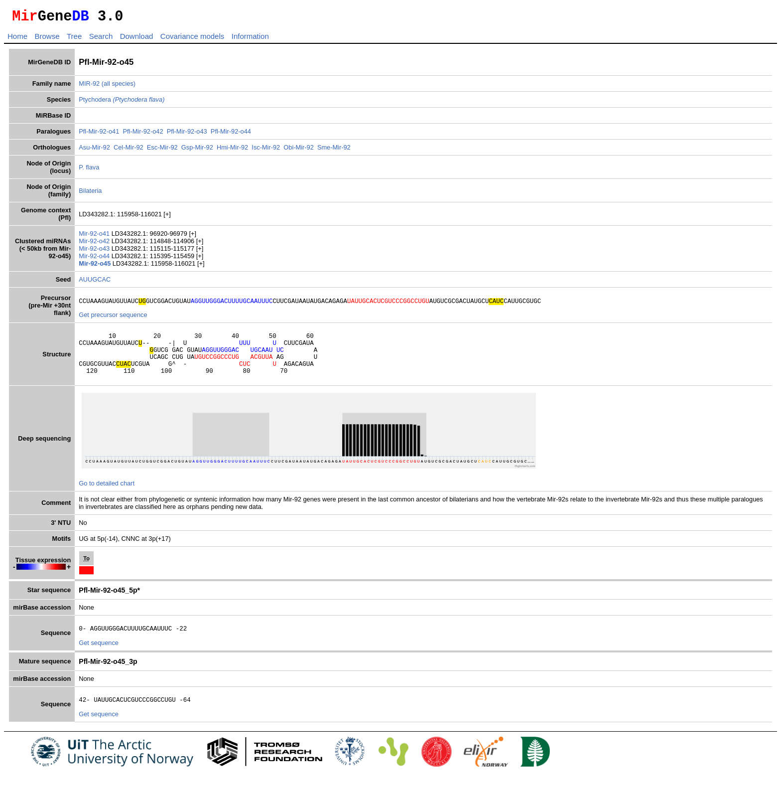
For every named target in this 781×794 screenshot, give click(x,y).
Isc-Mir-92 (266, 150)
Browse (46, 39)
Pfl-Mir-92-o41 (99, 134)
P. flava (89, 170)
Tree (74, 39)
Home (17, 39)
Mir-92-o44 (95, 259)
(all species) (118, 86)
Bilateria (90, 193)
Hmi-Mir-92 (232, 150)
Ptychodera (121, 102)
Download (136, 39)
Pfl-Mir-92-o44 (231, 134)
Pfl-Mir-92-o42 (143, 134)
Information (250, 39)
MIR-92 (89, 86)
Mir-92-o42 (95, 244)
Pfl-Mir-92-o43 (187, 134)
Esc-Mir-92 (162, 150)
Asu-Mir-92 (94, 150)
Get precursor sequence (113, 319)
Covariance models (192, 39)
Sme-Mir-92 (334, 150)
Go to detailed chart (106, 496)
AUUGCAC (95, 282)
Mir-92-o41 (95, 236)
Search (101, 39)
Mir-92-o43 (95, 251)
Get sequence (99, 657)
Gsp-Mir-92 (197, 150)
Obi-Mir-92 (298, 150)
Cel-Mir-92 (128, 150)
